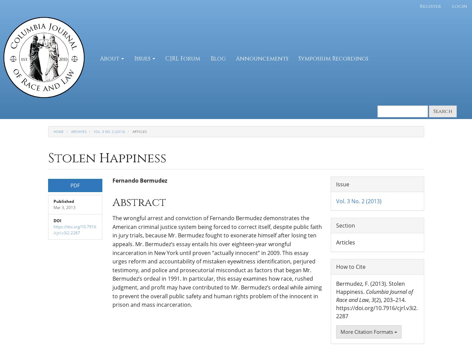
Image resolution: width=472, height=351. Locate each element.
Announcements (262, 59)
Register (430, 6)
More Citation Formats (369, 331)
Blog (218, 59)
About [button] (112, 59)
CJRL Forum (182, 59)
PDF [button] (75, 185)
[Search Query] (402, 111)
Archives (78, 131)
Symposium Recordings (333, 59)
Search (442, 111)
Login (459, 6)
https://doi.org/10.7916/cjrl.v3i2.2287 (75, 230)
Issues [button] (144, 59)
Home (59, 131)
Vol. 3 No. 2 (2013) (109, 131)
